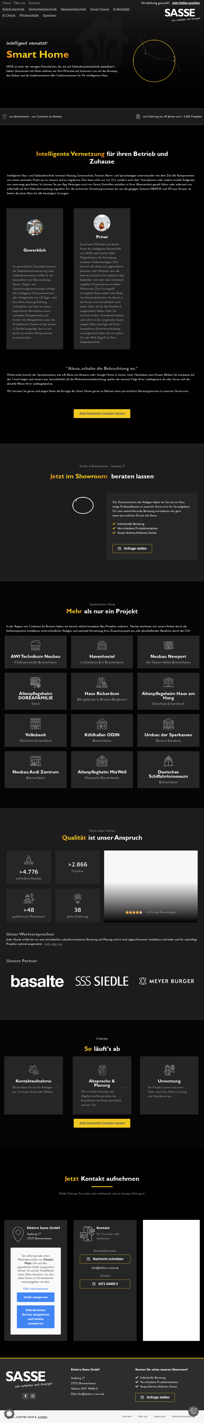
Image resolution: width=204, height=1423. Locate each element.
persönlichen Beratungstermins (140, 391)
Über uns (143, 1416)
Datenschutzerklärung (183, 1416)
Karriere (127, 1416)
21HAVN (42, 1417)
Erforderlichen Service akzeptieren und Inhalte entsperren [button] (35, 1316)
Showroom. (182, 391)
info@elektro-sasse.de (105, 1267)
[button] (9, 1413)
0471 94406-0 (89, 1388)
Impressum (159, 1416)
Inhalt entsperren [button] (36, 1297)
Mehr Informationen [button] (35, 1288)
